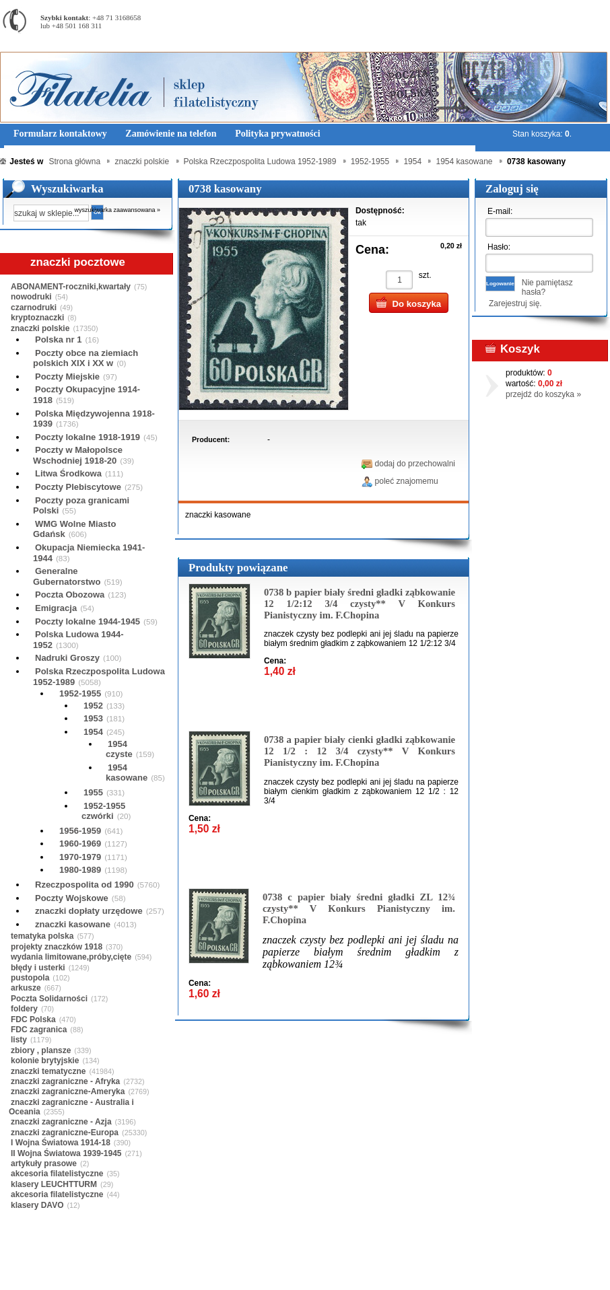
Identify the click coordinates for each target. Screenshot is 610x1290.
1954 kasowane (126, 772)
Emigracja (56, 608)
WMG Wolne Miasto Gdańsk (74, 529)
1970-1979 (80, 857)
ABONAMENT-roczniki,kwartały (71, 286)
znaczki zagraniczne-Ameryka (68, 1091)
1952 (93, 706)
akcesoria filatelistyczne (57, 1173)
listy (19, 1039)
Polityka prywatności (259, 1269)
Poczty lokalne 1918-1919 (87, 437)
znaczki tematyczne (48, 1071)
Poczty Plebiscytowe (78, 487)
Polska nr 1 (58, 339)
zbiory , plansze (41, 1050)
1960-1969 (80, 843)
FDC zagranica (39, 1029)
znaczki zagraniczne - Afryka (65, 1081)
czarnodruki (34, 307)
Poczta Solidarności (49, 998)
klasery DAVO (37, 1205)
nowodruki (31, 296)
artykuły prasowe (44, 1163)
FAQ (389, 1269)
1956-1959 (80, 831)
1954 (93, 732)
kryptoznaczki (37, 317)
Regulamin (39, 1269)
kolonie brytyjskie (45, 1060)
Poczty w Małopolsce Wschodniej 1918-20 (78, 455)
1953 (93, 718)
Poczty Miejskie (67, 376)
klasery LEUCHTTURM (54, 1184)
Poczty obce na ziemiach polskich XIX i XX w (85, 358)
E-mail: (499, 211)
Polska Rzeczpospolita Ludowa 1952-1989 (99, 676)
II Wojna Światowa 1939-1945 (66, 1153)
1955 (93, 792)
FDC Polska (33, 1019)
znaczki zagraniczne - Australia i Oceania (71, 1107)
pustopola (30, 977)
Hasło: (498, 247)
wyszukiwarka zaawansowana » (118, 210)
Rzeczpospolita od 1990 (84, 885)
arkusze (26, 988)
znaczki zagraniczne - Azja (61, 1121)
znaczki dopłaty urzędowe (89, 911)
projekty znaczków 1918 (56, 947)
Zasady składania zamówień (158, 1269)
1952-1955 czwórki (103, 811)
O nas (83, 1269)
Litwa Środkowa (68, 473)
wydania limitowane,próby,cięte (71, 957)
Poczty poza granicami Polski (81, 505)
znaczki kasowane (72, 924)
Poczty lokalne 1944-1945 (87, 621)
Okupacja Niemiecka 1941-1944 (89, 552)
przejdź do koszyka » (543, 394)
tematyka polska (42, 936)
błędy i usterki (38, 967)
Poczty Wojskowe (71, 898)
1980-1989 (80, 870)
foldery (24, 1008)
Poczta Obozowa (69, 594)
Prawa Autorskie (338, 1269)
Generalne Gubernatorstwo (66, 576)
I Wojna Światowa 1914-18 (60, 1142)
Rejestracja (572, 6)
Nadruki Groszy (67, 658)
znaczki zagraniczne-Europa (64, 1132)
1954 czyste (119, 749)
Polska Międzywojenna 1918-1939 (94, 418)
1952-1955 (80, 693)
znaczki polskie (40, 328)
